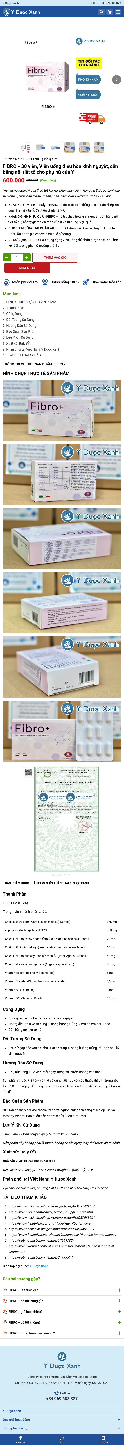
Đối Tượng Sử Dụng (20, 309)
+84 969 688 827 (62, 1388)
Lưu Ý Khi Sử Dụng (19, 327)
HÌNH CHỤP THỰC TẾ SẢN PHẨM (31, 291)
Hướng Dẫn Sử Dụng (21, 315)
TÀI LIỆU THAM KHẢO (24, 344)
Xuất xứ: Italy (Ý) (18, 333)
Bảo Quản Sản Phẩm (21, 321)
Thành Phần (15, 297)
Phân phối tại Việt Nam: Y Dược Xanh (33, 339)
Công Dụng (14, 303)
